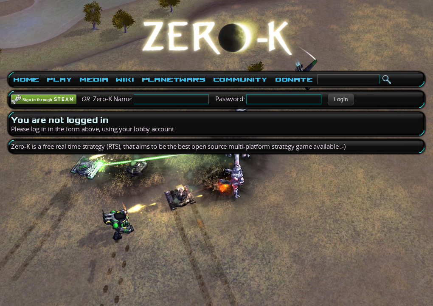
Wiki (124, 79)
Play (59, 79)
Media (93, 79)
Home (26, 79)
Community (240, 79)
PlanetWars (173, 79)
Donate (294, 79)
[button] (341, 99)
